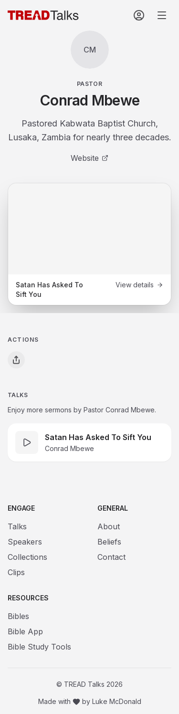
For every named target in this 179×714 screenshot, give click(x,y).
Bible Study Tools (39, 646)
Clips (16, 572)
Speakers (25, 541)
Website (89, 158)
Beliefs (109, 541)
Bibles (18, 616)
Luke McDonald (116, 701)
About (108, 526)
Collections (27, 557)
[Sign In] (138, 15)
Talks (17, 526)
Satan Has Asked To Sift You (98, 437)
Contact (111, 557)
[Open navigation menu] (161, 15)
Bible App (25, 631)
